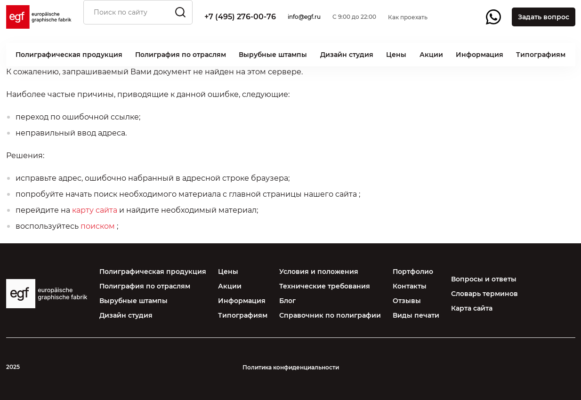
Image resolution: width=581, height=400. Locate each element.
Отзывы (407, 300)
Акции (431, 54)
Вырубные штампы (273, 54)
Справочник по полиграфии (330, 315)
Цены (396, 54)
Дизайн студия (346, 54)
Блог (287, 300)
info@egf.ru (304, 16)
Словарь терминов (484, 293)
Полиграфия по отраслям (180, 54)
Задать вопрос (543, 17)
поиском (98, 226)
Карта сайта (471, 308)
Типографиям (540, 54)
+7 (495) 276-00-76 (240, 16)
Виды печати (416, 315)
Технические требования (324, 286)
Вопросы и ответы (483, 279)
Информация (479, 54)
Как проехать (408, 17)
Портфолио (413, 271)
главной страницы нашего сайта (293, 194)
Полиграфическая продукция (69, 54)
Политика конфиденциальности (290, 367)
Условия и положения (318, 271)
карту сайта (94, 210)
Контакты (410, 286)
